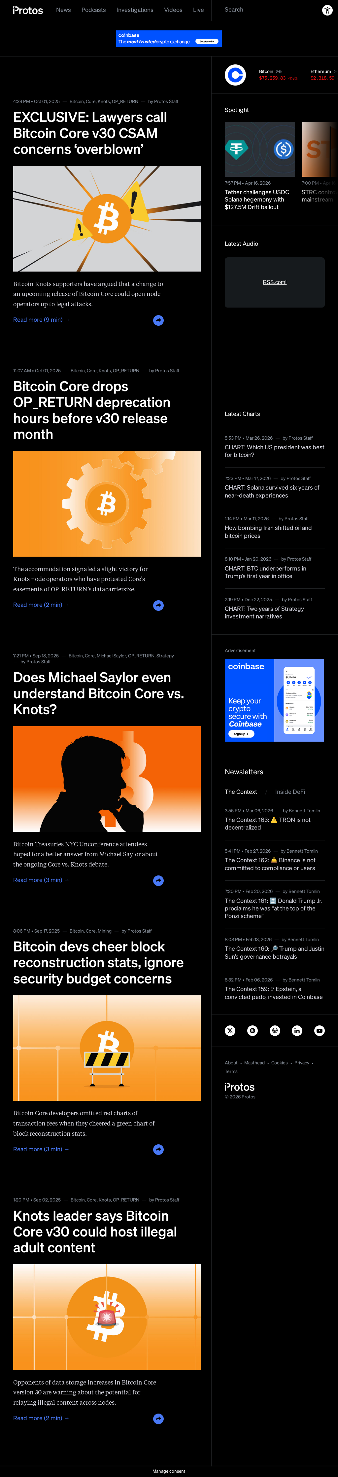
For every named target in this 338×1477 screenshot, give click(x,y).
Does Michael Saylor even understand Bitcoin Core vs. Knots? (98, 694)
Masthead (254, 1063)
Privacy (301, 1063)
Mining (105, 931)
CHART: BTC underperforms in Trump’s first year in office (265, 572)
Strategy (165, 656)
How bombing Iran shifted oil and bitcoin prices (268, 532)
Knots (104, 101)
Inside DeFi (290, 792)
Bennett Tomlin (304, 811)
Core (91, 101)
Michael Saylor (111, 656)
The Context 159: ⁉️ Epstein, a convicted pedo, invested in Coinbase (274, 993)
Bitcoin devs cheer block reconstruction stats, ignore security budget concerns (98, 963)
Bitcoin (77, 101)
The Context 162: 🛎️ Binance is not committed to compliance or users (270, 864)
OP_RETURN (125, 101)
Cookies (279, 1063)
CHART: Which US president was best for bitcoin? (274, 451)
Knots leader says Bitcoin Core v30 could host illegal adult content (95, 1233)
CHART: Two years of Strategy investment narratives (264, 613)
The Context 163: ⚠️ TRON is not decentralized (268, 824)
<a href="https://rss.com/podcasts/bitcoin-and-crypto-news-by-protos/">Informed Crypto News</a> (275, 320)
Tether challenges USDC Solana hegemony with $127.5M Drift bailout (257, 200)
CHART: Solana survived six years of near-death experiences (272, 491)
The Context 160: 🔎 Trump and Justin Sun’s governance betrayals (274, 953)
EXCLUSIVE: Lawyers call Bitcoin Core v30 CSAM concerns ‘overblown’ (90, 134)
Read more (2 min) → (41, 605)
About (231, 1063)
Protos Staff (166, 101)
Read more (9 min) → (41, 320)
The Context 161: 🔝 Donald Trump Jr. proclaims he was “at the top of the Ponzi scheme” (273, 909)
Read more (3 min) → (41, 880)
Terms (231, 1071)
